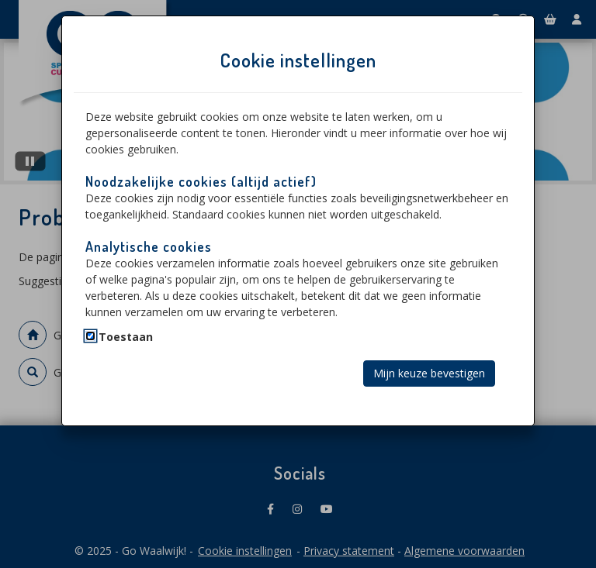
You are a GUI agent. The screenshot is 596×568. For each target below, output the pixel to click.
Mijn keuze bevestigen (429, 373)
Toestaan (126, 336)
